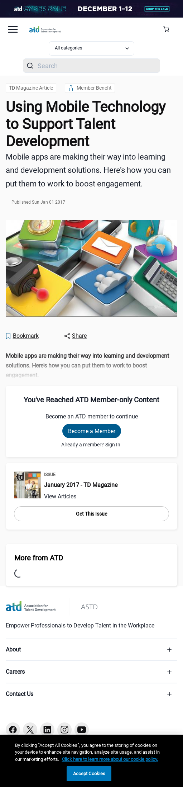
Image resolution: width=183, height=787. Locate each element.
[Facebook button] (13, 729)
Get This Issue (91, 514)
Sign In (112, 444)
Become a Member (91, 431)
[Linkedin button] (47, 729)
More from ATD (38, 558)
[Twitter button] (30, 729)
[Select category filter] (92, 48)
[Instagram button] (64, 729)
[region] (91, 761)
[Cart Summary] (168, 29)
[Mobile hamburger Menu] (13, 29)
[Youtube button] (81, 729)
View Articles (60, 496)
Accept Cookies (89, 773)
